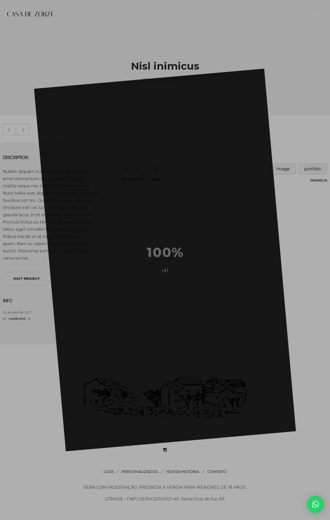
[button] (315, 504)
